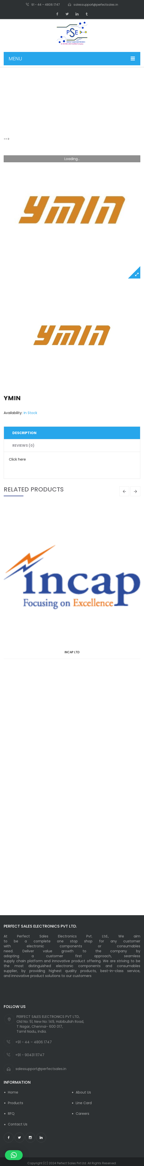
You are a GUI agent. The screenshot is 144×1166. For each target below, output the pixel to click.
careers (82, 1113)
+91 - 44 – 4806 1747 (33, 1042)
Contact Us (17, 1124)
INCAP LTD (72, 652)
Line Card (84, 1102)
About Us (83, 1092)
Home (9, 108)
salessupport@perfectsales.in (41, 1068)
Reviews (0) (23, 445)
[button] (14, 1155)
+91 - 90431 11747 (29, 1054)
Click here (17, 459)
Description (24, 432)
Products (15, 1102)
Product (27, 108)
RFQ (11, 1113)
